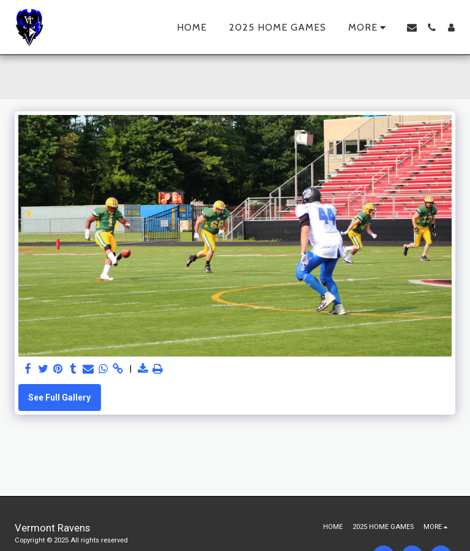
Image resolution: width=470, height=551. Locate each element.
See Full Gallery (59, 397)
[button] (412, 27)
